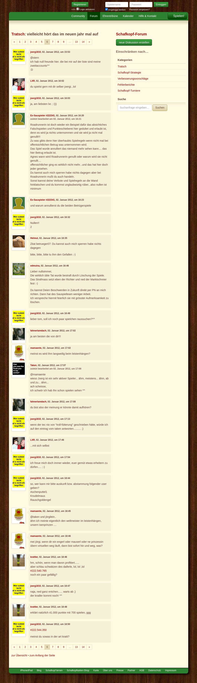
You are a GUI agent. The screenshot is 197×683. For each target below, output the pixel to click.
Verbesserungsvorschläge (133, 78)
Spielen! (178, 16)
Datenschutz (154, 670)
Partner (131, 670)
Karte (96, 670)
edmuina (35, 265)
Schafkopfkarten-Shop (78, 670)
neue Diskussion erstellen (134, 42)
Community (78, 16)
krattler (34, 557)
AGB (141, 670)
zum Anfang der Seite (42, 655)
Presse (120, 670)
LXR (32, 81)
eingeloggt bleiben (115, 10)
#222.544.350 (38, 629)
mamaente (36, 348)
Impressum (170, 670)
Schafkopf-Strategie (129, 72)
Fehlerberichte (126, 84)
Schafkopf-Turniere (129, 90)
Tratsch (18, 34)
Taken (33, 365)
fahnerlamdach (38, 330)
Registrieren (80, 4)
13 (76, 42)
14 (83, 42)
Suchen (159, 107)
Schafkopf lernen (54, 670)
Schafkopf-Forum (131, 34)
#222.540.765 (38, 570)
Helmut (34, 238)
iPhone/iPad (26, 670)
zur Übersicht (19, 655)
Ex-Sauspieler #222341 (42, 115)
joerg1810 (35, 52)
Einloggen (161, 4)
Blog (39, 670)
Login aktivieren (86, 9)
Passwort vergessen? (139, 9)
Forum (94, 16)
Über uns (107, 670)
